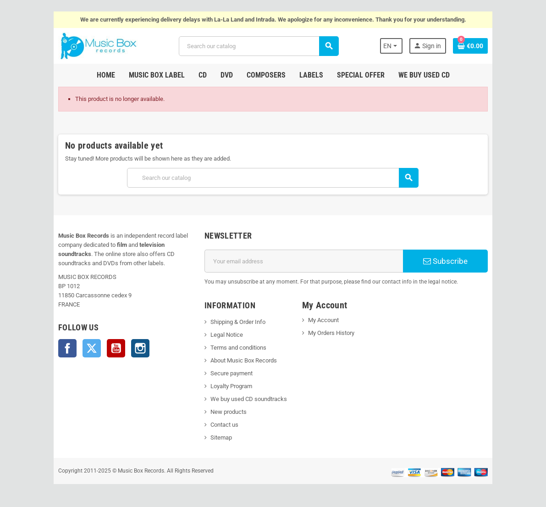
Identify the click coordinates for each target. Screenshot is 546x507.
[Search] (258, 46)
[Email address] (303, 261)
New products (228, 411)
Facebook (67, 348)
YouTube (115, 348)
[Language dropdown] (392, 46)
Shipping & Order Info (237, 321)
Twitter (91, 348)
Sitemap (221, 437)
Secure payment (231, 373)
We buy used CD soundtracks (248, 399)
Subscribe (446, 261)
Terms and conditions (238, 347)
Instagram (140, 348)
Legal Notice (226, 334)
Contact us (224, 424)
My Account (323, 320)
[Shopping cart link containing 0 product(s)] (471, 46)
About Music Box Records (243, 360)
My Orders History (331, 332)
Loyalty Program (231, 386)
